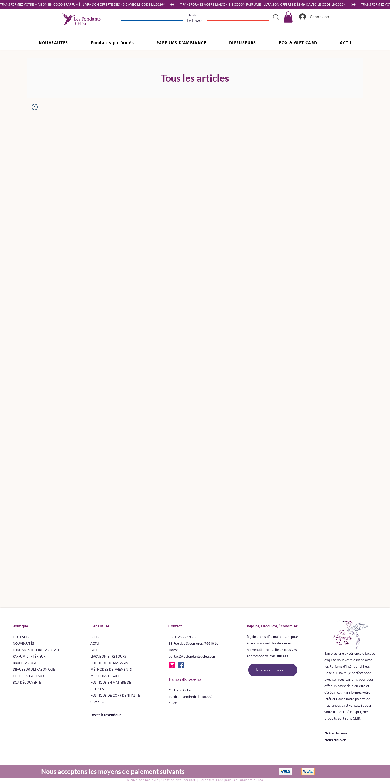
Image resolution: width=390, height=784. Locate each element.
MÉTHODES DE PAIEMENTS (111, 669)
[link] (288, 17)
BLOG (94, 637)
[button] (112, 42)
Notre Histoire (335, 733)
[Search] (276, 17)
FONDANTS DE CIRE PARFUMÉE (36, 650)
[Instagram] (172, 665)
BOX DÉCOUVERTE (27, 682)
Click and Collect (181, 690)
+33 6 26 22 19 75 (182, 637)
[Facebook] (181, 665)
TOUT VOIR (21, 637)
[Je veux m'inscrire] (272, 670)
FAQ (93, 650)
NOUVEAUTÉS (23, 643)
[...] (335, 755)
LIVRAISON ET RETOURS (108, 656)
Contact (175, 626)
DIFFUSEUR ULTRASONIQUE (34, 669)
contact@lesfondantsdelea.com (192, 656)
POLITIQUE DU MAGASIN (109, 663)
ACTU (94, 643)
